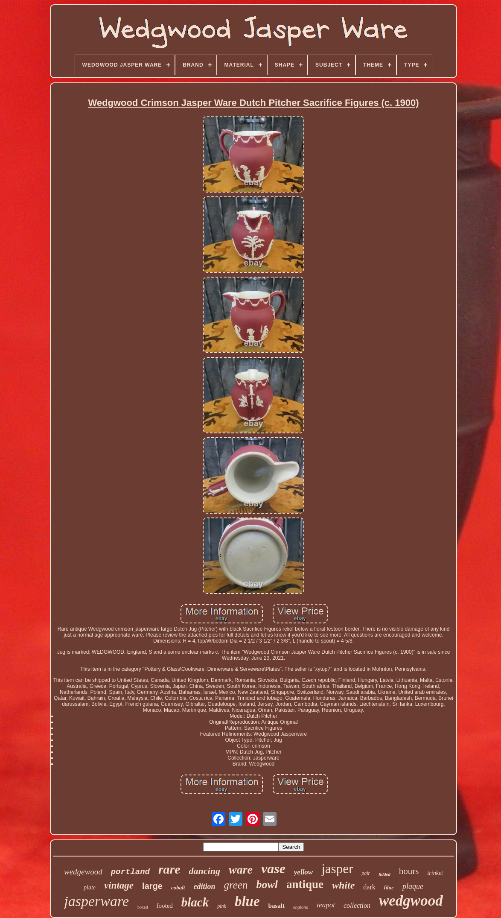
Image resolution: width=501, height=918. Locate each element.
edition (204, 886)
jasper (337, 868)
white (343, 885)
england (300, 906)
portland (130, 872)
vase (273, 868)
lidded (384, 874)
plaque (412, 886)
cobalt (178, 887)
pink (221, 906)
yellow (303, 872)
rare (169, 869)
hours (409, 871)
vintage (119, 885)
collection (357, 905)
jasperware (96, 901)
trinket (435, 873)
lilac (389, 887)
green (236, 885)
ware (241, 869)
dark (369, 887)
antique (304, 884)
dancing (204, 870)
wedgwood (411, 900)
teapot (326, 905)
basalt (276, 905)
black (195, 902)
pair (365, 873)
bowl (267, 884)
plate (90, 887)
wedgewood (83, 871)
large (152, 886)
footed (164, 905)
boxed (142, 907)
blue (247, 901)
